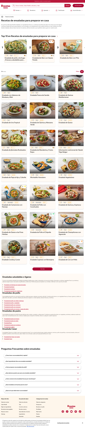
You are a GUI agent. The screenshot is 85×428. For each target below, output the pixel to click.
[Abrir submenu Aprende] (45, 10)
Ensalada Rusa (8, 323)
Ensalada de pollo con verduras (12, 305)
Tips (20, 404)
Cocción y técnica (23, 407)
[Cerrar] (82, 423)
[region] (42, 423)
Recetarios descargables (7, 409)
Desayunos (38, 404)
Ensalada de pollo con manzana (12, 307)
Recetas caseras (22, 409)
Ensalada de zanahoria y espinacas (13, 291)
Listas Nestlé (4, 404)
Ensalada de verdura (9, 289)
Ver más (42, 269)
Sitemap (3, 414)
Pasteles (38, 416)
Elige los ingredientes (6, 407)
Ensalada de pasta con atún (11, 321)
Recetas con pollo (40, 407)
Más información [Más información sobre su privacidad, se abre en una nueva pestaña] (30, 426)
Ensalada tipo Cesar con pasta (12, 336)
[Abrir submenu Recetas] (16, 10)
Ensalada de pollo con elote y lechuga (14, 300)
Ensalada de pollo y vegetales (12, 303)
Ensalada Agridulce (9, 287)
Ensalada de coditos (9, 327)
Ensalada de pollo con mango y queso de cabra (17, 309)
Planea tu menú (4, 411)
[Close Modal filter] (82, 71)
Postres (38, 414)
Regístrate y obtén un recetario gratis (42, 1)
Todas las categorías (40, 402)
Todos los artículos (23, 402)
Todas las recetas (9, 16)
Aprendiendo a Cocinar (24, 411)
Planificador (60, 10)
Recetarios (31, 10)
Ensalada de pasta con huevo (12, 318)
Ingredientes (22, 414)
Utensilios (21, 416)
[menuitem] (16, 10)
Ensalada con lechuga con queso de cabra (15, 285)
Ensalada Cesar (8, 339)
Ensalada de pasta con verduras (12, 325)
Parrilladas (38, 409)
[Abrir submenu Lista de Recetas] (77, 10)
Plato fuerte (39, 411)
